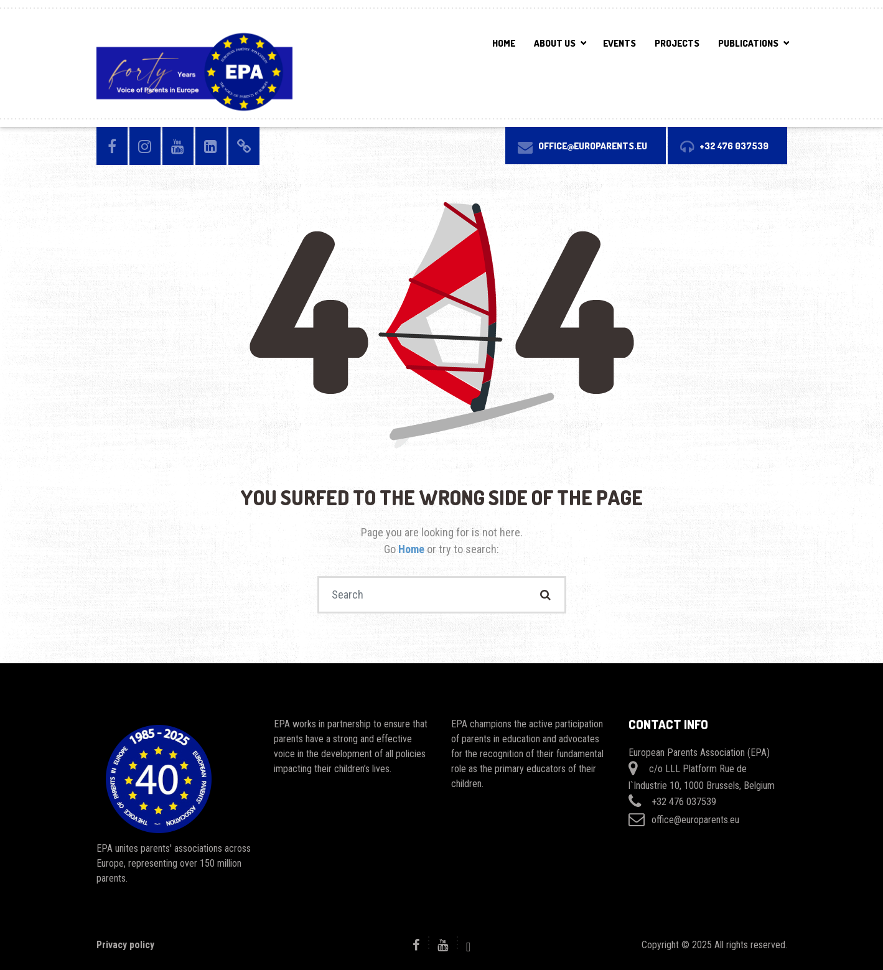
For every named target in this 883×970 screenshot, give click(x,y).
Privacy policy (125, 945)
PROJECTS (677, 43)
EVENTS (619, 43)
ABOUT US (555, 43)
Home (503, 43)
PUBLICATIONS (748, 43)
